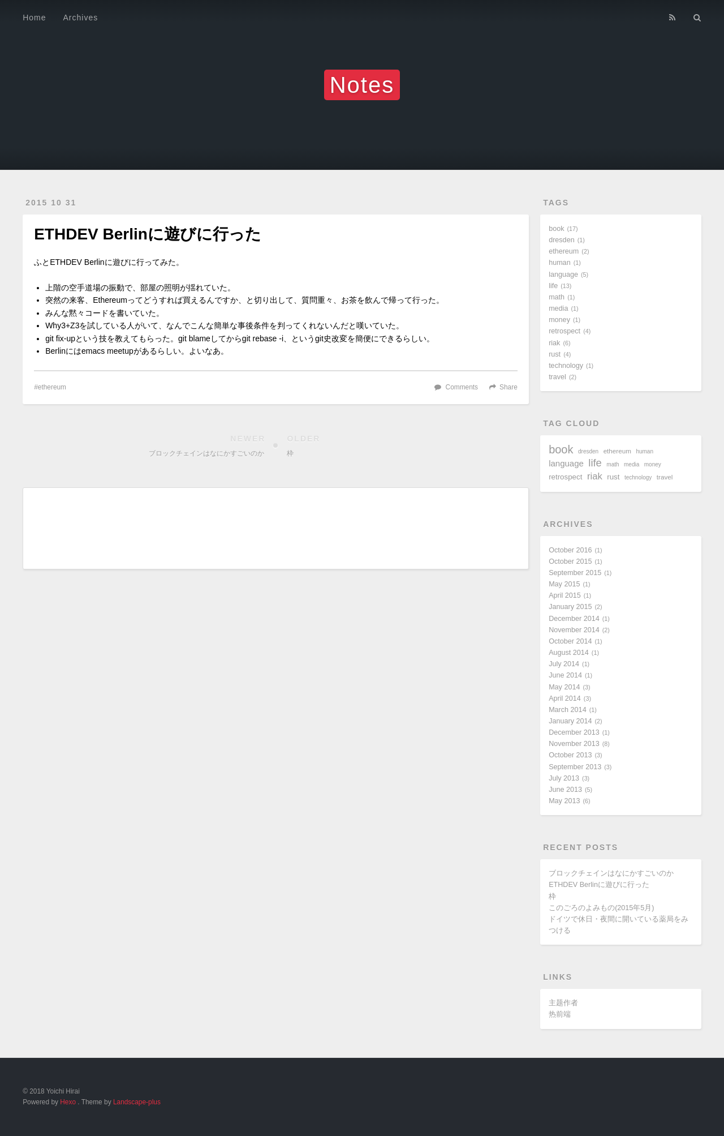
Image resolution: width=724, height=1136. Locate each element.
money (559, 320)
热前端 (560, 1014)
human (560, 263)
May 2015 (564, 584)
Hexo (68, 1102)
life (553, 286)
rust (555, 354)
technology (566, 366)
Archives (80, 17)
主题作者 (563, 1003)
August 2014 (569, 653)
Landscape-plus (137, 1102)
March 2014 (568, 710)
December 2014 (574, 619)
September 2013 (575, 767)
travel (557, 377)
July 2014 (564, 664)
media (558, 308)
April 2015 (565, 595)
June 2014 (565, 675)
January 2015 (570, 607)
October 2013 (570, 755)
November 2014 (574, 630)
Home (34, 17)
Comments (462, 387)
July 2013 (564, 778)
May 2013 (564, 801)
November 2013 (574, 744)
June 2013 (565, 790)
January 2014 (570, 721)
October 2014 (570, 641)
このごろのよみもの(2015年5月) (601, 908)
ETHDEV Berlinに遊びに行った (599, 885)
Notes (362, 84)
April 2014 (565, 698)
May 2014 (564, 687)
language (563, 274)
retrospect (564, 331)
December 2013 (574, 732)
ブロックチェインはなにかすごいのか (611, 873)
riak (554, 343)
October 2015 (570, 561)
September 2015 (575, 573)
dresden (562, 240)
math (556, 297)
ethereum (52, 387)
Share (508, 387)
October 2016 (570, 550)
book (556, 229)
